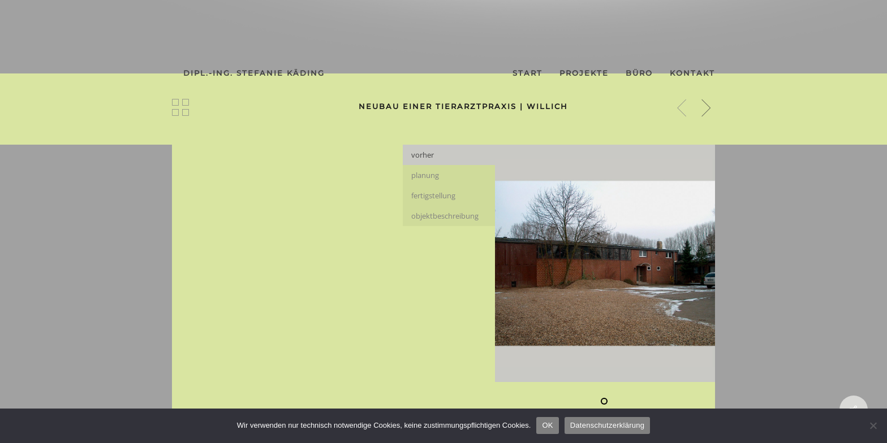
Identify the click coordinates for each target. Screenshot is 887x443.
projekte (584, 73)
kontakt (692, 73)
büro (639, 73)
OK (547, 425)
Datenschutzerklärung (607, 425)
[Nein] (873, 425)
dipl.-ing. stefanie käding (254, 72)
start (527, 73)
